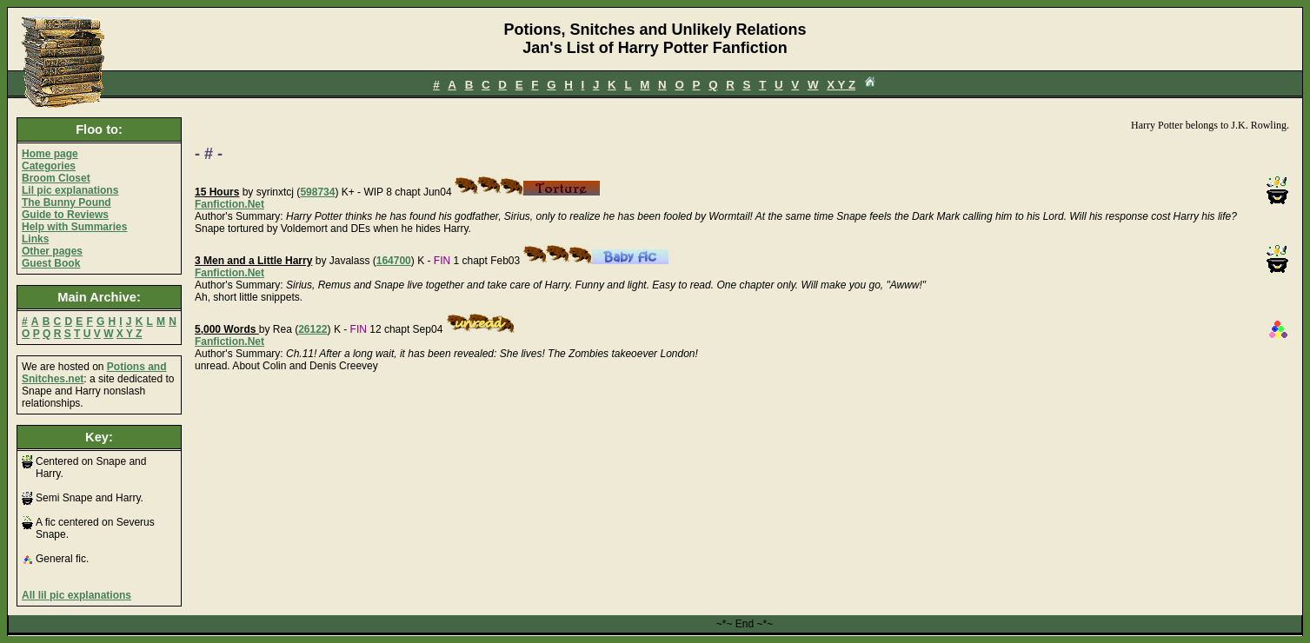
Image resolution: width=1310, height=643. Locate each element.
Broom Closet (56, 178)
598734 (317, 192)
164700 (393, 261)
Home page (50, 154)
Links (35, 239)
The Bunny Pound (66, 202)
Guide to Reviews (65, 215)
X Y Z (841, 84)
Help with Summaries (74, 227)
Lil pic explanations (70, 190)
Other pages (52, 251)
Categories (49, 166)
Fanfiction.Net (229, 204)
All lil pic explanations (76, 595)
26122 (312, 329)
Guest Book (51, 263)
